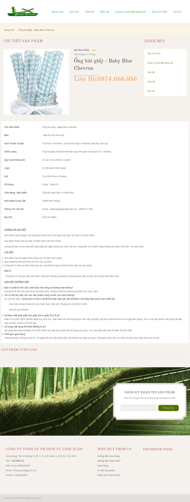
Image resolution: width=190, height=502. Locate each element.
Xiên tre (104, 11)
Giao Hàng (102, 465)
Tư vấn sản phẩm (106, 470)
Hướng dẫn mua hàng (108, 456)
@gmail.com (71, 209)
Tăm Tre (89, 11)
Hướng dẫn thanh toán (109, 460)
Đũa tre (74, 11)
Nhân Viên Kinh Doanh (109, 475)
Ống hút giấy (159, 11)
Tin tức (177, 11)
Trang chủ (57, 11)
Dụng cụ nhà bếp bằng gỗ (130, 11)
